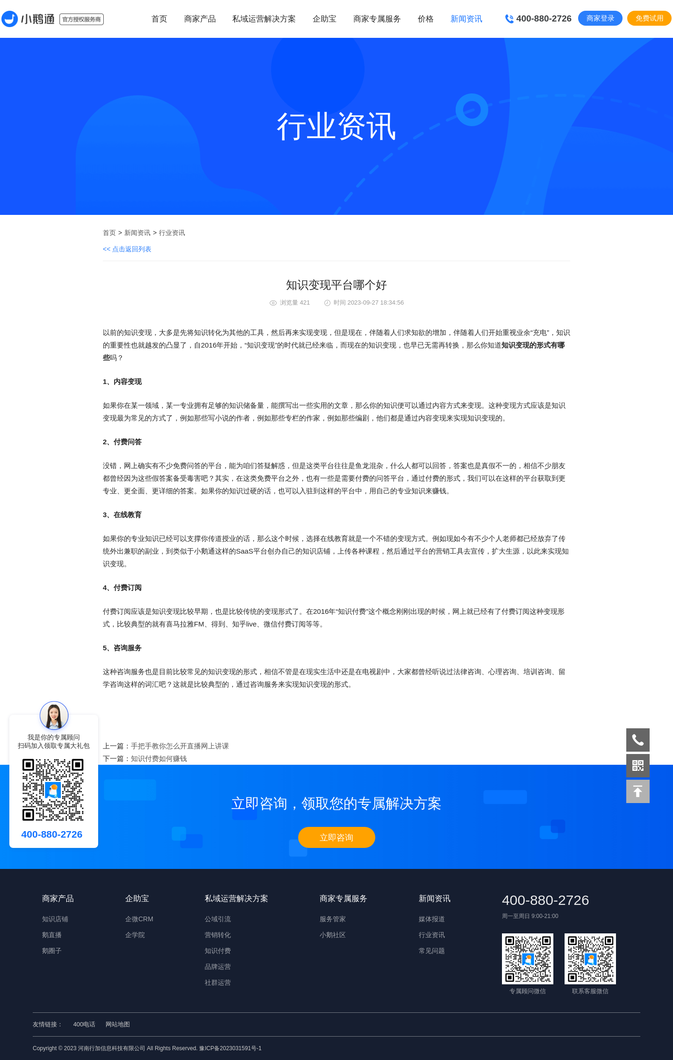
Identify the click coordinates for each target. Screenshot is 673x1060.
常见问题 (432, 950)
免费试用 (650, 18)
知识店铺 (55, 919)
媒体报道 (432, 919)
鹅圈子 (52, 950)
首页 (159, 18)
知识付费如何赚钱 (159, 758)
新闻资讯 (137, 232)
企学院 (135, 935)
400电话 (84, 1024)
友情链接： (48, 1024)
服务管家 (333, 919)
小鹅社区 (333, 935)
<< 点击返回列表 (127, 249)
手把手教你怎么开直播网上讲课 (180, 746)
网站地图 (118, 1024)
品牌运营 (218, 966)
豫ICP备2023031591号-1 (230, 1048)
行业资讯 (172, 232)
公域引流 (218, 919)
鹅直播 (52, 935)
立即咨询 (336, 837)
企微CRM (139, 919)
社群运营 (218, 982)
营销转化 (218, 935)
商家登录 (601, 18)
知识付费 (218, 950)
